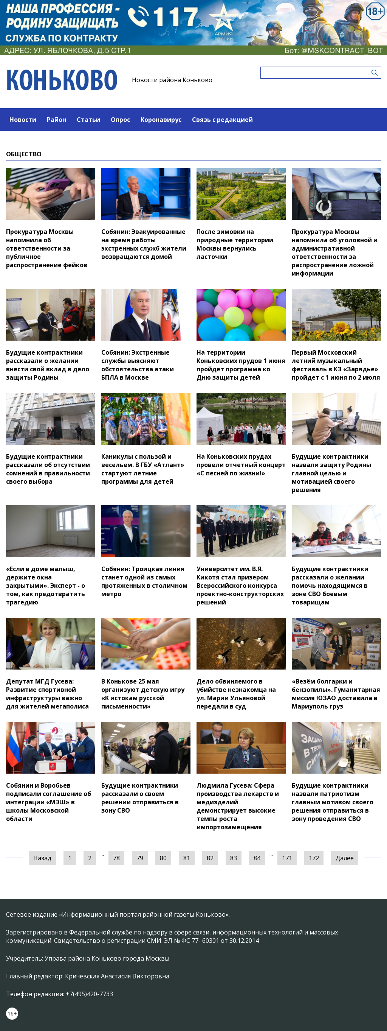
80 (163, 858)
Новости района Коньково (172, 80)
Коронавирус (161, 119)
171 (287, 858)
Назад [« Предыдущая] (42, 858)
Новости (22, 119)
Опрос (120, 119)
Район (56, 119)
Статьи (88, 119)
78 (116, 858)
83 (233, 858)
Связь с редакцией (222, 119)
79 (139, 858)
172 (314, 858)
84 (257, 858)
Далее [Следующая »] (345, 858)
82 (210, 858)
